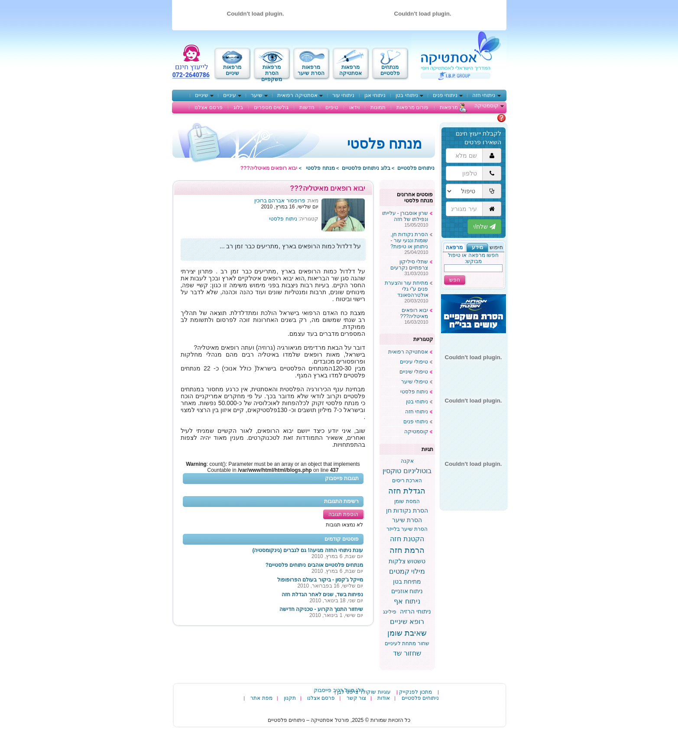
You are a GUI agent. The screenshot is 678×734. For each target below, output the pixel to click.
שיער (257, 95)
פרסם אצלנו (208, 107)
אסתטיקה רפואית (297, 95)
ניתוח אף (407, 601)
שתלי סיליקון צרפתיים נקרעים (409, 265)
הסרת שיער (407, 519)
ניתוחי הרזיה (415, 611)
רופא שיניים (407, 621)
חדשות (307, 107)
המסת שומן (406, 501)
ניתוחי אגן (375, 95)
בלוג (238, 107)
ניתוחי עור (343, 95)
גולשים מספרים (271, 107)
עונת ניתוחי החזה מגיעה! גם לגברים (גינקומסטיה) (308, 550)
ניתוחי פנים (445, 95)
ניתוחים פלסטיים (416, 168)
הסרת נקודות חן (407, 510)
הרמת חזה (407, 550)
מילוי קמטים (407, 571)
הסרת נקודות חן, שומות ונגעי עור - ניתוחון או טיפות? (409, 240)
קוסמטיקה (486, 106)
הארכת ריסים (407, 480)
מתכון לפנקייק (415, 692)
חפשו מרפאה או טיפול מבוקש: (473, 258)
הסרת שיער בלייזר (407, 529)
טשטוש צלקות (407, 561)
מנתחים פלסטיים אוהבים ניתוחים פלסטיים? (314, 565)
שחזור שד (407, 653)
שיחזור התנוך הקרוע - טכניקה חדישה (321, 609)
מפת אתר (261, 698)
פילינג (389, 612)
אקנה (407, 461)
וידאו (354, 107)
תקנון (290, 698)
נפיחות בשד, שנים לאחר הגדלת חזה (322, 594)
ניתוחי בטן (407, 95)
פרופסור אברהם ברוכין (279, 201)
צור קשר (356, 698)
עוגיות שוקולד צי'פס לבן (363, 692)
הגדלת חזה (406, 491)
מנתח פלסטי (320, 168)
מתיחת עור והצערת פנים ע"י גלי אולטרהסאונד (406, 289)
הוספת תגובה (343, 514)
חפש (454, 280)
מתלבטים (485, 118)
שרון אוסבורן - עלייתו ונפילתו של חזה (405, 216)
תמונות (378, 107)
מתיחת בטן (407, 581)
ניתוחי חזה (483, 95)
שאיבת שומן (407, 633)
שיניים (201, 95)
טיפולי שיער (414, 382)
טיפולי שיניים (413, 372)
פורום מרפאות (412, 107)
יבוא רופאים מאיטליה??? (414, 313)
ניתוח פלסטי (283, 219)
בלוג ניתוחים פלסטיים (366, 168)
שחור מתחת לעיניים (407, 643)
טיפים (331, 107)
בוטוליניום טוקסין (407, 470)
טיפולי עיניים (414, 362)
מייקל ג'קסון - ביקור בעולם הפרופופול (320, 580)
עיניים (229, 95)
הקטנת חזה (407, 538)
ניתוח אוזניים (407, 591)
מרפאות (449, 107)
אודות (383, 698)
